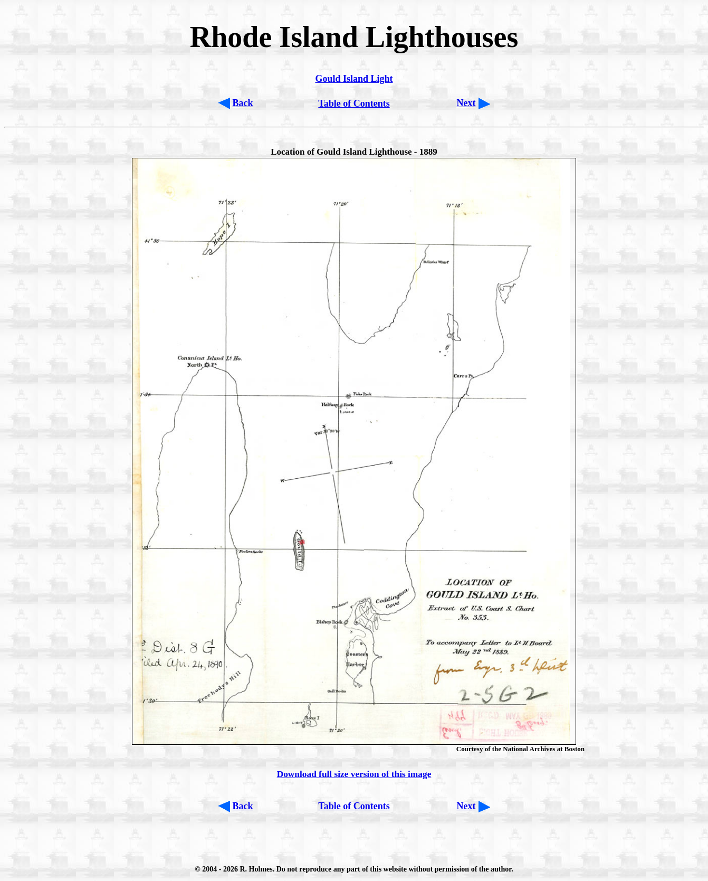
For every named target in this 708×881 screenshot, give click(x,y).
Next (466, 103)
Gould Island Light (354, 78)
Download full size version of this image (354, 774)
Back (243, 103)
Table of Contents (353, 103)
